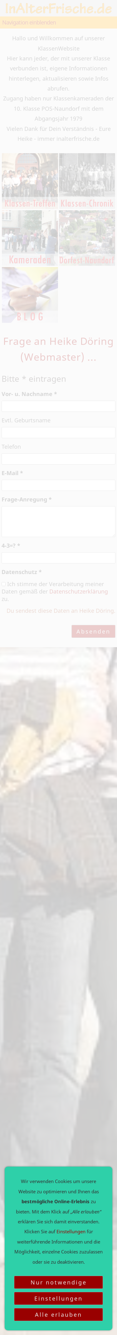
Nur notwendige (59, 1282)
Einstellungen (58, 1298)
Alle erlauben (58, 1314)
